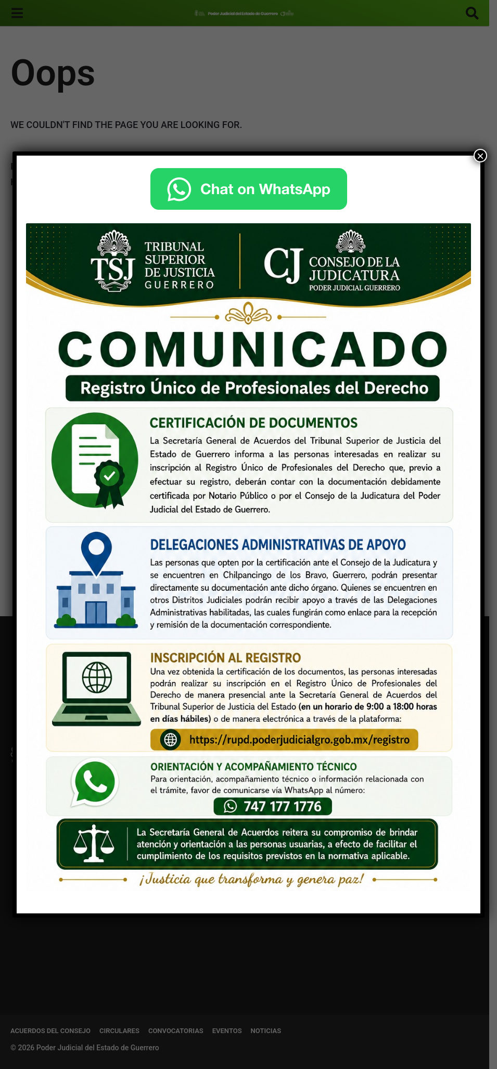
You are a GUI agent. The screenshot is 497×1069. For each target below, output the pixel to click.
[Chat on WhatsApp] (248, 189)
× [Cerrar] (480, 155)
